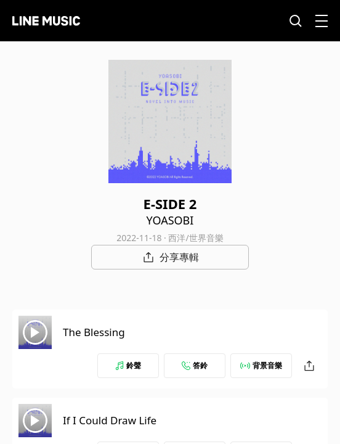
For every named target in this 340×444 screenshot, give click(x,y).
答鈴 (195, 365)
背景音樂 (261, 365)
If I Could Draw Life (109, 420)
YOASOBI (170, 220)
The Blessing (94, 332)
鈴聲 (128, 365)
